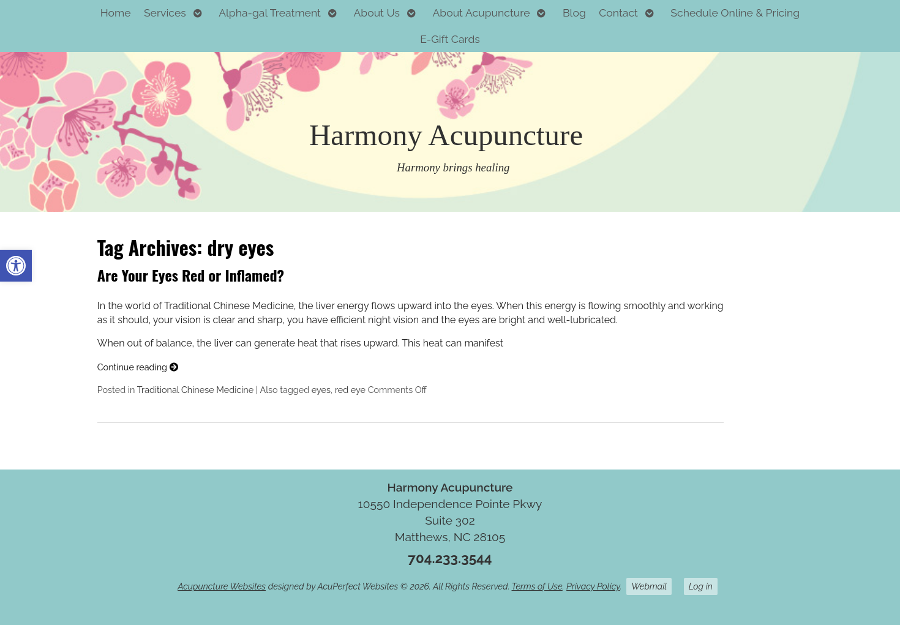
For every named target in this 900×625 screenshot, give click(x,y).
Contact (618, 12)
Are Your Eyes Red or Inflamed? (190, 275)
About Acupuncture (481, 12)
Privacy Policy (593, 586)
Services (165, 12)
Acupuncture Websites (222, 586)
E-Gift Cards (450, 38)
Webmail (649, 586)
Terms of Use (537, 586)
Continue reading (137, 367)
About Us (376, 12)
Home (115, 12)
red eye (350, 389)
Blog (574, 12)
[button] (16, 266)
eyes (321, 389)
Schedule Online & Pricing (735, 12)
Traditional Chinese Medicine (195, 389)
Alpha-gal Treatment (270, 12)
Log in (701, 586)
